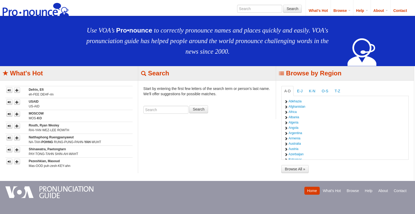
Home (312, 191)
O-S (325, 91)
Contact (400, 10)
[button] (17, 90)
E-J (300, 91)
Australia (294, 143)
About (380, 10)
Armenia (294, 138)
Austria (293, 149)
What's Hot (318, 10)
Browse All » (295, 169)
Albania (293, 117)
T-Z (337, 91)
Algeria (293, 122)
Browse (341, 10)
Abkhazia (294, 101)
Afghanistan (296, 106)
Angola (293, 128)
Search (292, 9)
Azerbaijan (296, 154)
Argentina (295, 133)
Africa (292, 112)
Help (362, 10)
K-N (312, 91)
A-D (287, 91)
